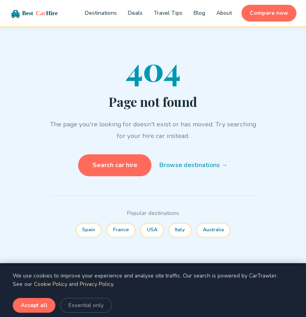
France (121, 229)
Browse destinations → (193, 165)
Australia (213, 229)
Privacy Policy (96, 295)
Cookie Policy (50, 295)
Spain (88, 229)
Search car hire (114, 165)
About (224, 13)
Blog (199, 13)
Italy (180, 229)
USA (152, 229)
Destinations (101, 13)
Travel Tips (168, 13)
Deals (135, 13)
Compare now (269, 13)
